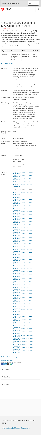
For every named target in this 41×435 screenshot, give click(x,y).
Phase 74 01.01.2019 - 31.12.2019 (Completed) (23, 175)
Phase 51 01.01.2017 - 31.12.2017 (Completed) (23, 212)
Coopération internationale (10, 3)
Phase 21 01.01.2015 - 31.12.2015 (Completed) (23, 301)
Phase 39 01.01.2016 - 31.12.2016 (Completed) (23, 244)
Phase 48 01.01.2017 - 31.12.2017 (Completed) (23, 221)
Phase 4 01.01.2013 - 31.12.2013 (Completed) (23, 342)
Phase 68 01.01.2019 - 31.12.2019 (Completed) (23, 196)
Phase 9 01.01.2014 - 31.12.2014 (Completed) (23, 335)
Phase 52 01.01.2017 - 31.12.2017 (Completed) (23, 209)
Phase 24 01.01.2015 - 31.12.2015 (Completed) (23, 291)
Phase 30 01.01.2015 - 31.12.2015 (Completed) (23, 272)
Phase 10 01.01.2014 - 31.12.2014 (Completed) (23, 332)
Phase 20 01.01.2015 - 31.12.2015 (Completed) (23, 304)
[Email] (12, 364)
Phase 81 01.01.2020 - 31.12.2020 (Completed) (23, 172)
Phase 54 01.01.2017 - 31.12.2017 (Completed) (23, 203)
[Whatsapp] (10, 364)
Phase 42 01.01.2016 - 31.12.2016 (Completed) (23, 234)
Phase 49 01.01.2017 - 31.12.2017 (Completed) (23, 218)
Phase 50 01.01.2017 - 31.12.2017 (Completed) (23, 215)
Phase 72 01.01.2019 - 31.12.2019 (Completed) (23, 182)
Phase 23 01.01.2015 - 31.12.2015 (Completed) (23, 294)
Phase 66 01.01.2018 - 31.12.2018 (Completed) (23, 199)
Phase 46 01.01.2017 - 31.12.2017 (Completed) (23, 228)
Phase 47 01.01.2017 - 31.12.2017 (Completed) (23, 225)
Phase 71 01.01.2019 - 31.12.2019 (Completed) (23, 185)
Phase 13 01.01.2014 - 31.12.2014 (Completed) (23, 323)
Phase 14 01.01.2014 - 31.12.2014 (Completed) (23, 320)
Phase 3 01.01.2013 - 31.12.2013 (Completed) (23, 345)
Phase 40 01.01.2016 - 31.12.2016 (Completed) (23, 240)
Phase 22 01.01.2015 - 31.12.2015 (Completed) (23, 297)
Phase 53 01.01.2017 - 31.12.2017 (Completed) (23, 206)
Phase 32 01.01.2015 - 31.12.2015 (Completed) (23, 266)
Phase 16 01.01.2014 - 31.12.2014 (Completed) (23, 313)
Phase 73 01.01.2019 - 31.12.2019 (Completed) (23, 179)
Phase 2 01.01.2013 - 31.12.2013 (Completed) (23, 348)
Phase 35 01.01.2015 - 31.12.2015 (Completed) (23, 256)
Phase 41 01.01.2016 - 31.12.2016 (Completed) (23, 237)
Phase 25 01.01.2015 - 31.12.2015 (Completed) (23, 288)
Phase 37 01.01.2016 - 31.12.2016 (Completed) (23, 250)
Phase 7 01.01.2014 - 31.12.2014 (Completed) (23, 338)
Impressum (25, 428)
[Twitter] (4, 364)
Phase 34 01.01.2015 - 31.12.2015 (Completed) (23, 259)
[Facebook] (2, 364)
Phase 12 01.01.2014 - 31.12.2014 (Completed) (23, 326)
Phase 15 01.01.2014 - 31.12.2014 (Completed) (23, 316)
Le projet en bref (8, 63)
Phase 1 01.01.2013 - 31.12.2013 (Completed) (23, 351)
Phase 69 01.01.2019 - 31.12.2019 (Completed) (23, 193)
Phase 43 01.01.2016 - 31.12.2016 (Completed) (23, 231)
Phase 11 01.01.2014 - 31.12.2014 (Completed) (23, 329)
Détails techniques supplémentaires (13, 357)
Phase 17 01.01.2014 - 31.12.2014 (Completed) (23, 310)
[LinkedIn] (6, 364)
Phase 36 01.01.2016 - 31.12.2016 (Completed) (23, 253)
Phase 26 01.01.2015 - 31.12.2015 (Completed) (23, 285)
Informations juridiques (11, 428)
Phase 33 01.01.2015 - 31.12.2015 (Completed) (23, 263)
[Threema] (8, 364)
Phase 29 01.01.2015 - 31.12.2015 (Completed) (23, 275)
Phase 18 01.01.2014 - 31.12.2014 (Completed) (23, 307)
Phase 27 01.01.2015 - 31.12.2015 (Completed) (23, 282)
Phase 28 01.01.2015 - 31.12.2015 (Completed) (23, 278)
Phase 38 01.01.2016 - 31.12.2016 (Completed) (23, 247)
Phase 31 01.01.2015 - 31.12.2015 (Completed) (23, 269)
